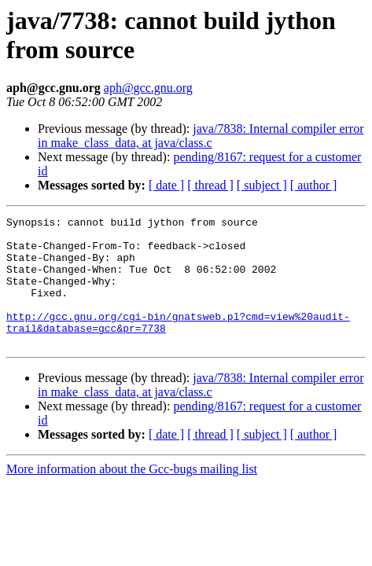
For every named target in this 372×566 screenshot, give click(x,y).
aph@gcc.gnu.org (148, 87)
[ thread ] (210, 185)
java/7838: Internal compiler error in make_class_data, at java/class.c (201, 135)
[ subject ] (262, 185)
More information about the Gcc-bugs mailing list (131, 495)
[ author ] (313, 185)
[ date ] (166, 185)
